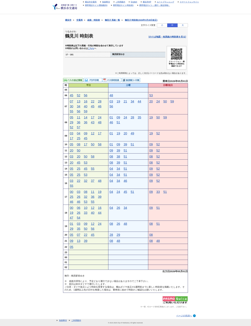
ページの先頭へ (184, 315)
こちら (91, 48)
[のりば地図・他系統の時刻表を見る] (167, 36)
